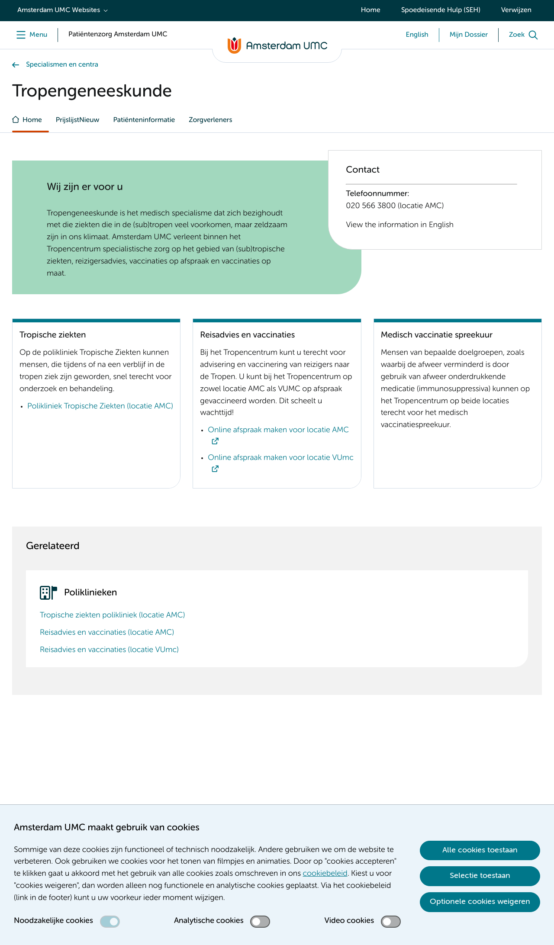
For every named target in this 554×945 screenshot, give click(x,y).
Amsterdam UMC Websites (58, 10)
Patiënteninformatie (144, 120)
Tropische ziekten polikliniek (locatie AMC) (112, 616)
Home (370, 10)
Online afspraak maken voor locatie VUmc (280, 458)
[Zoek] (525, 35)
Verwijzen (516, 10)
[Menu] (29, 35)
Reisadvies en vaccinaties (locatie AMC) (107, 633)
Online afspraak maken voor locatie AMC (278, 430)
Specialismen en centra (62, 64)
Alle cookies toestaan (480, 850)
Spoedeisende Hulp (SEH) (440, 10)
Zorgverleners (210, 120)
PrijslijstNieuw (78, 120)
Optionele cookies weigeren (480, 902)
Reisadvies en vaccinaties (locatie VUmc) (109, 650)
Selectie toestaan (480, 876)
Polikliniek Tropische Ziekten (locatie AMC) (100, 407)
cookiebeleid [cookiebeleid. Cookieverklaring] (325, 874)
